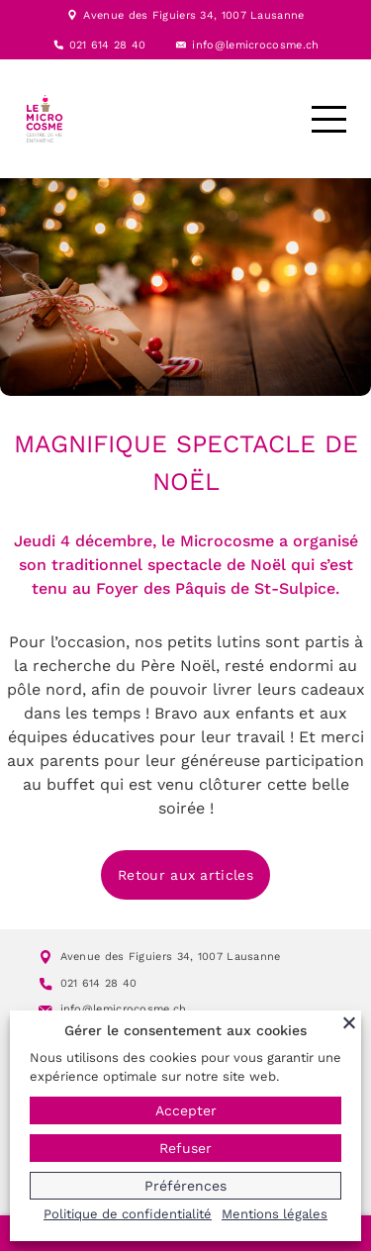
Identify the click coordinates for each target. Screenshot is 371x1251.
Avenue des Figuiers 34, (152, 15)
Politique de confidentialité (128, 1213)
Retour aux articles (185, 875)
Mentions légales (274, 1213)
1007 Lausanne (263, 15)
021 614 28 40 (107, 45)
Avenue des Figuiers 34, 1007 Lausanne (170, 956)
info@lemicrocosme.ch (255, 45)
